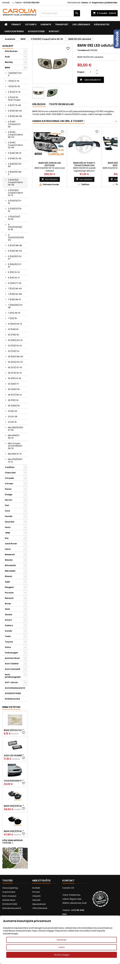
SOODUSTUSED (36, 31)
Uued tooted (8, 891)
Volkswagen (11, 652)
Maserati (10, 554)
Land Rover (11, 543)
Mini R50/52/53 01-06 (15, 428)
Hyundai (9, 521)
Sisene (84, 2)
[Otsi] (60, 13)
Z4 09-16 (12, 422)
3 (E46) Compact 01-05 (14, 124)
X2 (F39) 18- (14, 334)
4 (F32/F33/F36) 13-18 (15, 227)
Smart (8, 619)
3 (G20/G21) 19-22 (14, 218)
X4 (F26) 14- (14, 351)
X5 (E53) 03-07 (15, 362)
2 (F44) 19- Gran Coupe (14, 98)
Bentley (9, 62)
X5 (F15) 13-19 (14, 378)
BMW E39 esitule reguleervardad (15, 730)
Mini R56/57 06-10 (13, 436)
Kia (6, 538)
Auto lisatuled (12, 669)
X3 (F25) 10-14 (15, 345)
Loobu (61, 947)
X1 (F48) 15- (13, 329)
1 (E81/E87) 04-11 (15, 74)
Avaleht (7, 46)
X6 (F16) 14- (13, 400)
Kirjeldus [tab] (38, 104)
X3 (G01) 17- (14, 383)
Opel (7, 581)
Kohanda (61, 939)
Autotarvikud (12, 658)
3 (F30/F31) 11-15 (15, 202)
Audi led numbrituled (15, 755)
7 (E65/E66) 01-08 (15, 306)
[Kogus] (90, 72)
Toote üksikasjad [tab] (61, 104)
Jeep (7, 532)
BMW (7, 67)
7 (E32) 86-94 (15, 288)
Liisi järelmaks (81, 24)
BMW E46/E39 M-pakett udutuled (15, 806)
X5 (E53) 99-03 (15, 356)
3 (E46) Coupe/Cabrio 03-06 (15, 145)
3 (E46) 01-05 (14, 158)
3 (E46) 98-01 (14, 152)
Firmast (16, 24)
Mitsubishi (10, 565)
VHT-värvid (11, 682)
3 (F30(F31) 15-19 (15, 210)
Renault (9, 598)
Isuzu (7, 527)
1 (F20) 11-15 (13, 80)
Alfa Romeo (11, 51)
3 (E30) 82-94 (15, 110)
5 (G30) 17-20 (14, 283)
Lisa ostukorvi (90, 80)
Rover (8, 603)
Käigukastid (101, 24)
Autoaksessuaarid (15, 687)
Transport (61, 24)
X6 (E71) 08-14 (15, 394)
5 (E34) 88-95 (15, 245)
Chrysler (9, 478)
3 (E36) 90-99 (15, 116)
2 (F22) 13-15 (14, 91)
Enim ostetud (11, 707)
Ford (7, 510)
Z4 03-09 (12, 416)
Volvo (8, 647)
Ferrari (8, 499)
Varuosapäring (14, 31)
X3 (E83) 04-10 (15, 340)
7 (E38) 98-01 (14, 299)
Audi (7, 56)
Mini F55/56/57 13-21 (15, 460)
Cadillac (9, 467)
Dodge (8, 494)
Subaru (9, 625)
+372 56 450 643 (31, 2)
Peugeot (9, 587)
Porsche (9, 592)
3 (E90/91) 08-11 (15, 173)
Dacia (8, 489)
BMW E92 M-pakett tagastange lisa (84, 164)
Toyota (9, 641)
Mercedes (10, 570)
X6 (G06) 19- (14, 405)
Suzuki (8, 630)
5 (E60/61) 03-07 (15, 257)
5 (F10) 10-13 (14, 272)
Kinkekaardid (12, 698)
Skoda (8, 614)
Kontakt (6, 2)
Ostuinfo (31, 24)
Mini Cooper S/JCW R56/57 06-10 (15, 446)
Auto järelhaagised (12, 675)
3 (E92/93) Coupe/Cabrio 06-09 (15, 182)
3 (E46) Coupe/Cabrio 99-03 (15, 135)
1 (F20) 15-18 (14, 86)
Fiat (7, 505)
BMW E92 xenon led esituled (49, 164)
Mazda (8, 559)
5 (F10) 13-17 (14, 277)
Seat (7, 609)
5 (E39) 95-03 (15, 250)
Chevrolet (10, 472)
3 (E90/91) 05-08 (15, 165)
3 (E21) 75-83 (14, 105)
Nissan (8, 576)
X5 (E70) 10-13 (15, 372)
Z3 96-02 (12, 411)
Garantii (45, 24)
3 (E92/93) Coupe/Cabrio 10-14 (15, 193)
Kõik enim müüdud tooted (12, 841)
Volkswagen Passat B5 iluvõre (15, 780)
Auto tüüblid (11, 663)
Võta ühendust (39, 908)
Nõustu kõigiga (61, 954)
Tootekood (83, 50)
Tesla (8, 636)
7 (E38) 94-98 (15, 294)
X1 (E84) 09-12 (15, 323)
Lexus (8, 549)
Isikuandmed (39, 904)
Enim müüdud (9, 895)
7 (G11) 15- (13, 318)
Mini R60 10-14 (15, 453)
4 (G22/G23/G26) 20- (16, 237)
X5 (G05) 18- (14, 389)
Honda (8, 516)
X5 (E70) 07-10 (15, 367)
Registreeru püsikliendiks (104, 2)
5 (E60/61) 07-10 (15, 265)
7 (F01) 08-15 (14, 312)
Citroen (9, 483)
